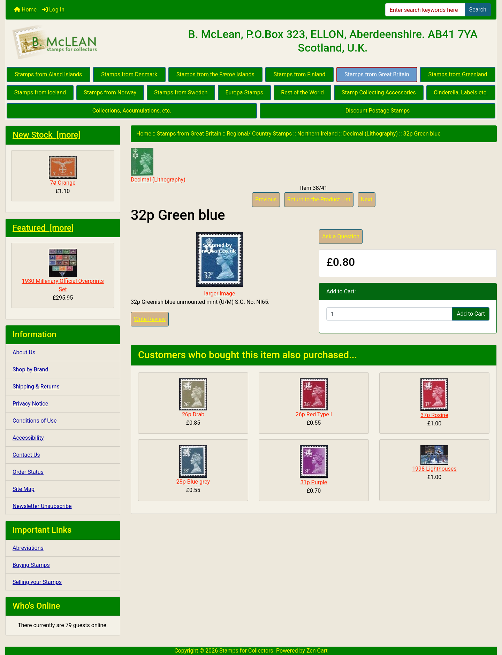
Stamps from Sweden (180, 92)
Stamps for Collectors (246, 650)
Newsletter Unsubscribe (42, 506)
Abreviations (28, 548)
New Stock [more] (47, 135)
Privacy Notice (30, 403)
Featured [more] (43, 228)
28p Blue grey (193, 481)
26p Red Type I (314, 414)
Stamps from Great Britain (376, 74)
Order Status (28, 472)
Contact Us (26, 455)
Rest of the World (302, 92)
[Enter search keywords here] (425, 9)
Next (366, 199)
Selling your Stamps (37, 582)
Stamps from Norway (110, 92)
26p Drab (193, 414)
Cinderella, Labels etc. (461, 92)
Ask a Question (340, 236)
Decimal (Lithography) (370, 133)
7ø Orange (63, 171)
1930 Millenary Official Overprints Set (63, 271)
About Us (24, 352)
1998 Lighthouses (434, 468)
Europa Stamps (245, 92)
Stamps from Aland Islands (48, 74)
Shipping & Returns (36, 386)
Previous (266, 199)
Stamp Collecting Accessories (379, 92)
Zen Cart (317, 650)
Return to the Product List (318, 199)
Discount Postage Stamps (377, 110)
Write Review (150, 319)
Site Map (24, 489)
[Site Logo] (87, 42)
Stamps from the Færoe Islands (215, 74)
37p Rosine (434, 415)
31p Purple (314, 482)
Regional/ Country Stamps (259, 133)
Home (25, 9)
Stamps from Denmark (129, 74)
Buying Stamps (31, 565)
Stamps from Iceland (40, 92)
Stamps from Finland (300, 74)
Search (477, 9)
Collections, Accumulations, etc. (132, 110)
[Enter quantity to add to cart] (389, 314)
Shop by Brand (30, 369)
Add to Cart (471, 313)
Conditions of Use (34, 420)
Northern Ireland (317, 133)
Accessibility (28, 437)
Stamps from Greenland (457, 74)
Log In (53, 9)
